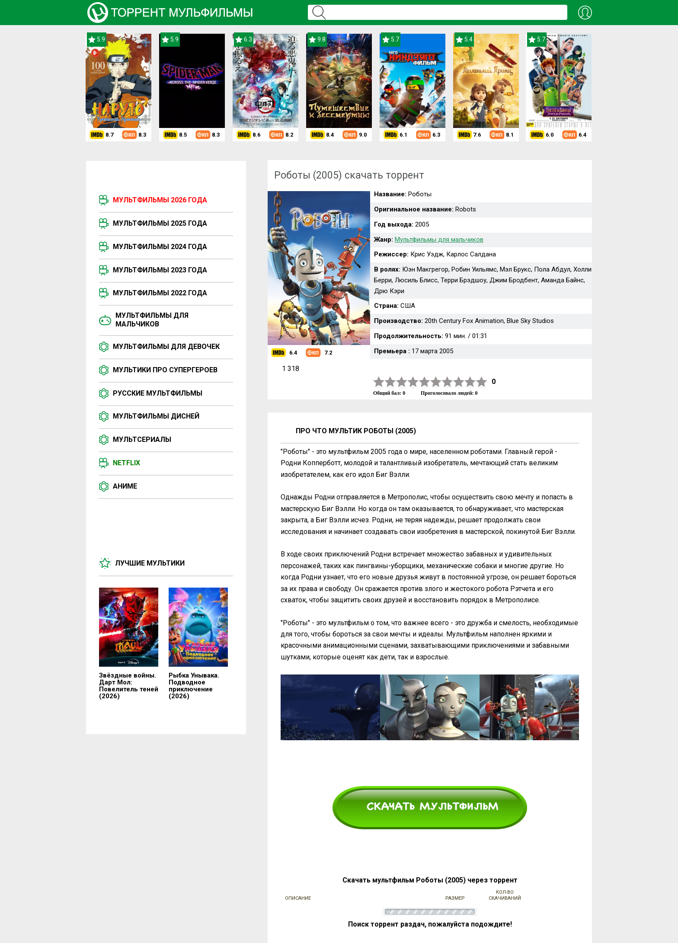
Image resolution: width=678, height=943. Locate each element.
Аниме (125, 486)
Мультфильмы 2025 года (160, 223)
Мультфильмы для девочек (166, 346)
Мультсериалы (142, 439)
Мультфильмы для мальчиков (152, 319)
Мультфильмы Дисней (156, 416)
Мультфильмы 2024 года (160, 247)
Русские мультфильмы (157, 393)
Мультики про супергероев (165, 370)
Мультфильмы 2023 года (160, 270)
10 (481, 382)
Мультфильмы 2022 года (160, 293)
